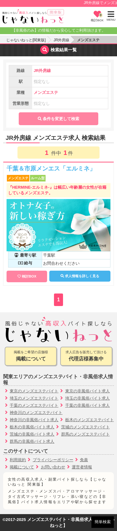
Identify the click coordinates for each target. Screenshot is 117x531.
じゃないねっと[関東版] (26, 40)
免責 (84, 459)
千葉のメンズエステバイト (34, 405)
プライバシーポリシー (53, 459)
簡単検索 (103, 521)
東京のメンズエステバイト (34, 391)
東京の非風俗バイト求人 (87, 391)
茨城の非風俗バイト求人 (32, 434)
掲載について (22, 467)
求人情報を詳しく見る (80, 276)
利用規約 (18, 459)
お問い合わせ (53, 467)
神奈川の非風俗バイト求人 (34, 419)
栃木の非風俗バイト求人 (32, 427)
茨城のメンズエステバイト (85, 427)
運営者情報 (82, 467)
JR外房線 (62, 40)
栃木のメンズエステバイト (89, 419)
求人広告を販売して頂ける (86, 356)
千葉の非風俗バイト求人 (87, 405)
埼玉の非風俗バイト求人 (87, 398)
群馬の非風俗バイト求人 (32, 441)
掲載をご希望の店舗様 (30, 356)
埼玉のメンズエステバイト (34, 398)
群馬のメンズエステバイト (85, 434)
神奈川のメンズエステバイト (36, 412)
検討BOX (29, 276)
